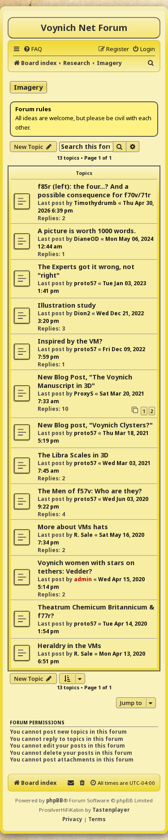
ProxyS (83, 393)
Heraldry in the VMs (69, 645)
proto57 (85, 283)
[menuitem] (32, 49)
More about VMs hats (73, 526)
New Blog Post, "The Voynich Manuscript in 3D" (85, 381)
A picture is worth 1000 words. (87, 230)
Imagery (28, 87)
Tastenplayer (110, 809)
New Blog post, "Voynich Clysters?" (95, 425)
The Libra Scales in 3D (73, 455)
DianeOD (86, 239)
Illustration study (66, 305)
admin (83, 579)
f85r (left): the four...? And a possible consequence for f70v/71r (94, 190)
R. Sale (83, 535)
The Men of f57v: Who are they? (90, 491)
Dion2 (82, 313)
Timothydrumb (95, 203)
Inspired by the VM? (70, 341)
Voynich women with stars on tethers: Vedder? (86, 566)
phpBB (54, 800)
